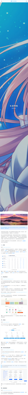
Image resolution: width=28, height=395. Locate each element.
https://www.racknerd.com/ (7, 389)
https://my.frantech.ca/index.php (8, 349)
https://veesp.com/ (6, 321)
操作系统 (25, 214)
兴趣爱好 (22, 214)
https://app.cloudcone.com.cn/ (8, 278)
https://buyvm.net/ (6, 352)
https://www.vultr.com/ (7, 247)
